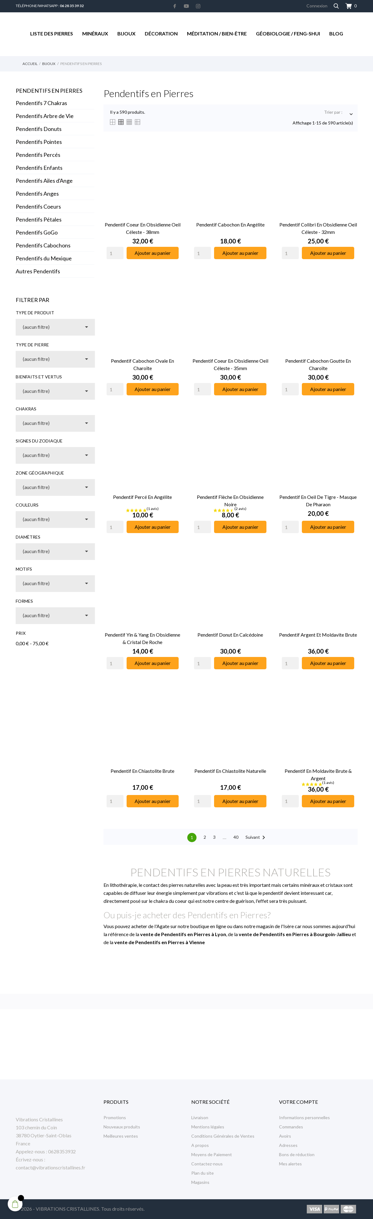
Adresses (288, 1145)
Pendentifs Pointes (39, 141)
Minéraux (95, 33)
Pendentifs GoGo (37, 232)
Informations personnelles (304, 1117)
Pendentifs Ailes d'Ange (44, 180)
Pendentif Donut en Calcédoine (230, 635)
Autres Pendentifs (38, 271)
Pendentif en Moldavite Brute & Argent (318, 774)
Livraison (199, 1117)
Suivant (256, 837)
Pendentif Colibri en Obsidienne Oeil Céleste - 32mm (318, 228)
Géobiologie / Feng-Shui (288, 33)
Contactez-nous (207, 1163)
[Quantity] (115, 253)
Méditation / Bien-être (217, 33)
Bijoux (126, 33)
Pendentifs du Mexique (44, 258)
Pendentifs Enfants (39, 167)
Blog (336, 33)
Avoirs (285, 1136)
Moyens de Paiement (211, 1154)
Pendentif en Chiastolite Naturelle (230, 771)
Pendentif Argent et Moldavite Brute (318, 635)
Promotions (114, 1117)
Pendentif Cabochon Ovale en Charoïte (142, 364)
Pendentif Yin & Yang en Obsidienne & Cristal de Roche (142, 638)
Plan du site (202, 1173)
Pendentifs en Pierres (49, 90)
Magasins (200, 1182)
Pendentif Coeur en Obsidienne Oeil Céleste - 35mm (230, 364)
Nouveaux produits (121, 1126)
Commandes (291, 1126)
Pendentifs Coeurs (38, 206)
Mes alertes (290, 1163)
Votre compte (298, 1102)
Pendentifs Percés (38, 154)
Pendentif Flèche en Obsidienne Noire (230, 500)
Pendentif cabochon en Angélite (230, 224)
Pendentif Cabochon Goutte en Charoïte (318, 364)
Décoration (161, 33)
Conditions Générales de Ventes (222, 1136)
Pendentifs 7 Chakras (41, 103)
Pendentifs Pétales (39, 219)
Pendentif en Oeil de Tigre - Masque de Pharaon (318, 500)
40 (235, 837)
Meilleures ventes (120, 1136)
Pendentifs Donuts (39, 128)
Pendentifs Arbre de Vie (45, 115)
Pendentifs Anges (37, 193)
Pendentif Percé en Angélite (142, 497)
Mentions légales (207, 1126)
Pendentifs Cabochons (43, 245)
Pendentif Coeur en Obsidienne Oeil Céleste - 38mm (142, 228)
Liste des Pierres (51, 33)
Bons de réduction (296, 1154)
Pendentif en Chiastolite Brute (142, 771)
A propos (200, 1145)
